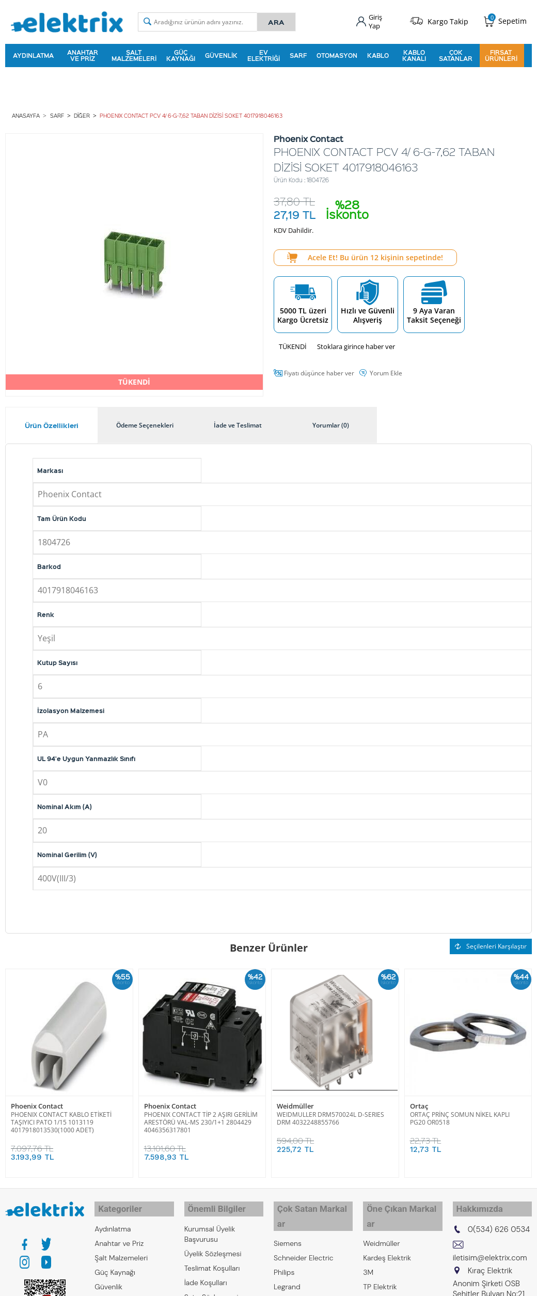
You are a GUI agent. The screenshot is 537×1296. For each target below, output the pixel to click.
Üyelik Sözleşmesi (213, 1246)
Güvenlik (221, 54)
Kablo (378, 54)
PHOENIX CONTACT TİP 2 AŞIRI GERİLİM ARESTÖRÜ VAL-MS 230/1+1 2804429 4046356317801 (201, 1118)
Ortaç (419, 1102)
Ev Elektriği (263, 53)
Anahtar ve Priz (82, 53)
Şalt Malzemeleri (134, 53)
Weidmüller (295, 1102)
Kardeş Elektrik (387, 1235)
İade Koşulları (205, 1274)
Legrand (287, 1264)
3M (368, 1250)
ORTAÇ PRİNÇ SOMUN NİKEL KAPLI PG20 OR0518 (460, 1115)
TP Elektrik (380, 1264)
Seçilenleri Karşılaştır (491, 942)
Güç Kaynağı (180, 53)
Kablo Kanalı (414, 53)
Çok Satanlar (455, 53)
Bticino (374, 1279)
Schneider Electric (304, 1235)
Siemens (288, 1221)
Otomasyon (337, 54)
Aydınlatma (33, 54)
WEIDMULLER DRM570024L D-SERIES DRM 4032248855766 (330, 1115)
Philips (284, 1250)
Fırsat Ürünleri (501, 53)
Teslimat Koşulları (212, 1260)
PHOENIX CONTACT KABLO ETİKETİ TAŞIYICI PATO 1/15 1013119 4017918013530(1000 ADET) (61, 1118)
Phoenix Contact (37, 1102)
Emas (283, 1279)
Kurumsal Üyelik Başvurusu (209, 1226)
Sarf (298, 54)
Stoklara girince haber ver (356, 342)
